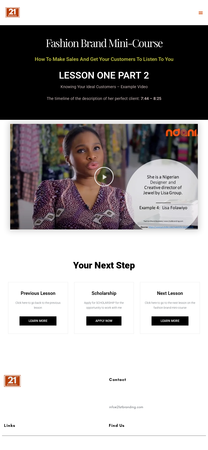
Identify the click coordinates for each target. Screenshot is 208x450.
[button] (200, 12)
